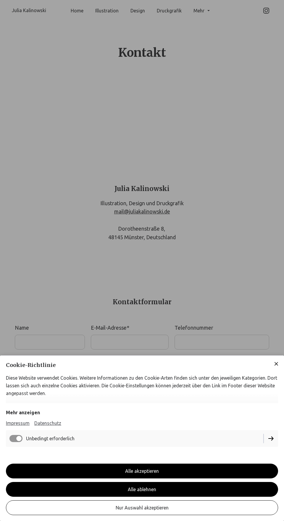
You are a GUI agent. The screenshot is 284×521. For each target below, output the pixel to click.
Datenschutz (47, 423)
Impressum (18, 423)
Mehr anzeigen (23, 412)
